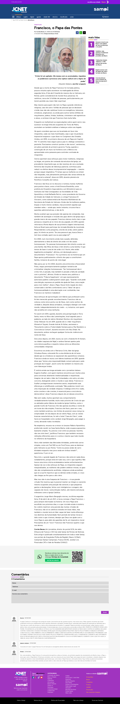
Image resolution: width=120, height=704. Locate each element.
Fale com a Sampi (78, 700)
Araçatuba (89, 677)
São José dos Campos (93, 692)
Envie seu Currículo (97, 700)
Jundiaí (88, 687)
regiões (25, 17)
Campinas (89, 682)
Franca (88, 684)
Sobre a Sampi (21, 700)
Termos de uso (38, 700)
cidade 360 (46, 17)
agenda (39, 17)
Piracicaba (89, 689)
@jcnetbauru (40, 673)
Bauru (88, 679)
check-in (54, 17)
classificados (63, 17)
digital (32, 17)
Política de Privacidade (58, 700)
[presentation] (96, 607)
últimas (18, 17)
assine (72, 17)
